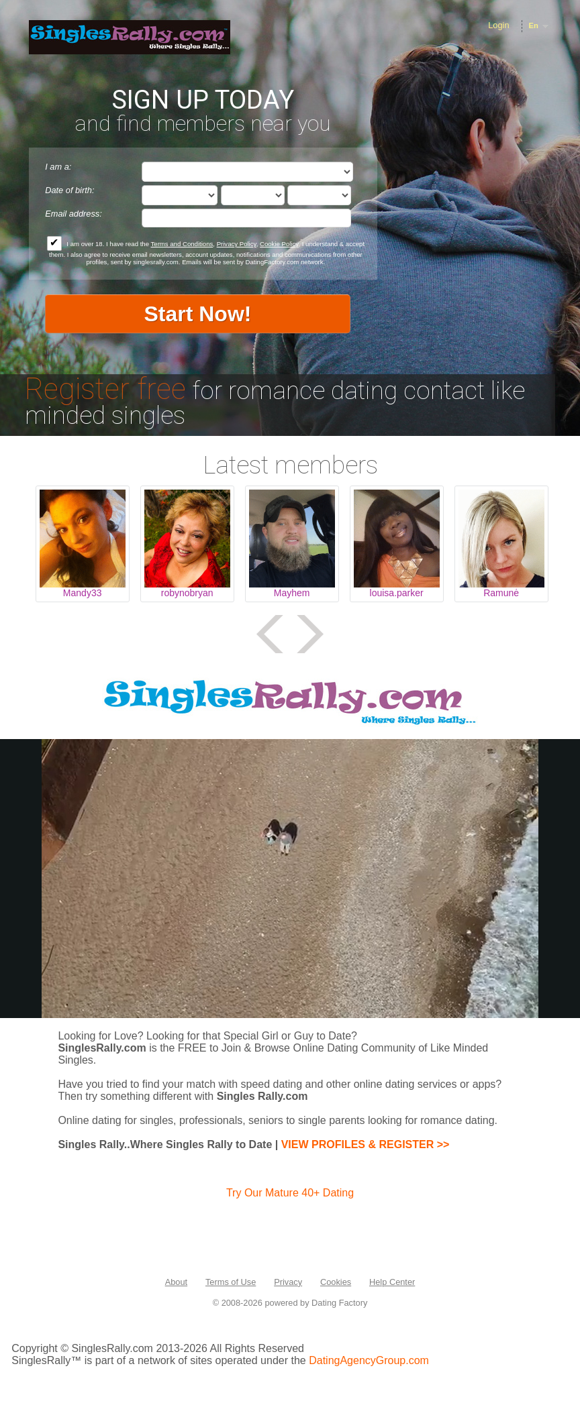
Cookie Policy (279, 243)
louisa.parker (397, 592)
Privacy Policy (236, 243)
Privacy (288, 1282)
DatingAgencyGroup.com (369, 1360)
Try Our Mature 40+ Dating (290, 1192)
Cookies (335, 1282)
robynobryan (187, 592)
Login (498, 25)
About (176, 1282)
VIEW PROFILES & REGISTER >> (365, 1144)
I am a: (58, 167)
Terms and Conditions (182, 243)
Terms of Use (230, 1282)
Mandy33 (82, 592)
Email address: (73, 214)
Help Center (392, 1282)
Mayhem (292, 592)
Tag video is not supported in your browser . (290, 878)
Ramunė (501, 592)
